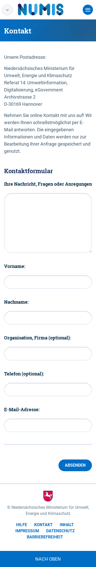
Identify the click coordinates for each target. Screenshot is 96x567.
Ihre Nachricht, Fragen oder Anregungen (48, 184)
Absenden (75, 465)
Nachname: (16, 302)
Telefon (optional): (24, 374)
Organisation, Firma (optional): (37, 338)
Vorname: (14, 266)
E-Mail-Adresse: (22, 409)
